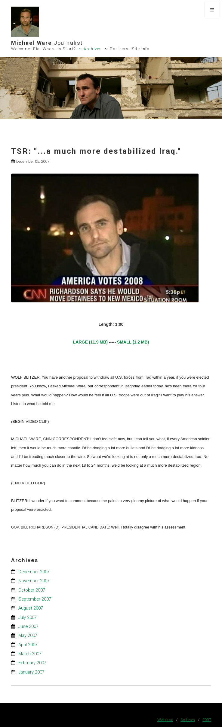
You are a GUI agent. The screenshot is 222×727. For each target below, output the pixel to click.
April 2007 (28, 644)
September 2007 (34, 599)
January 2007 (31, 672)
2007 (206, 719)
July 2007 (27, 617)
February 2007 (32, 662)
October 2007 (31, 590)
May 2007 (27, 635)
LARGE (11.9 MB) (90, 342)
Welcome (20, 49)
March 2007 (30, 653)
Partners (119, 49)
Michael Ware (47, 43)
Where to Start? (59, 49)
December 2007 (34, 571)
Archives (93, 49)
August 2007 (30, 608)
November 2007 (34, 580)
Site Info (141, 49)
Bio (36, 49)
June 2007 (28, 626)
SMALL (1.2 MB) (133, 342)
